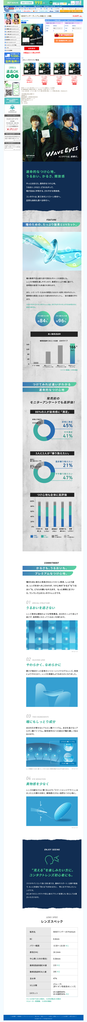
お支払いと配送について (54, 1016)
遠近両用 (32, 8)
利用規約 (19, 1016)
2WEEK (22, 8)
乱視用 (27, 8)
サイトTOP (66, 8)
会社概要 (14, 1016)
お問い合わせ (72, 1016)
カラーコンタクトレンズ (10, 42)
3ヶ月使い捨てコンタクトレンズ (12, 34)
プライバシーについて (28, 1016)
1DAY (17, 8)
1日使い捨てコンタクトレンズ (12, 26)
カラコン (38, 8)
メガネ (49, 8)
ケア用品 (44, 8)
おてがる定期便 (55, 8)
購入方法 (72, 8)
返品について (44, 1016)
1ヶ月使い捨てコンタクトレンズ (12, 31)
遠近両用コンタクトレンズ (11, 39)
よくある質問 (65, 1016)
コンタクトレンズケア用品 (11, 45)
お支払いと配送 (80, 8)
